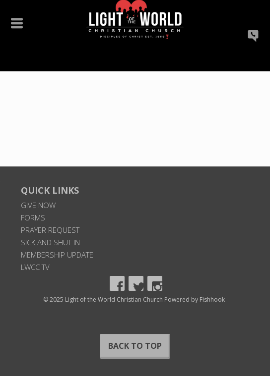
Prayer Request (50, 230)
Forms (33, 217)
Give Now (38, 205)
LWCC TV (35, 267)
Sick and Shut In (50, 242)
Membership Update (57, 255)
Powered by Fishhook (194, 299)
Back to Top (135, 345)
